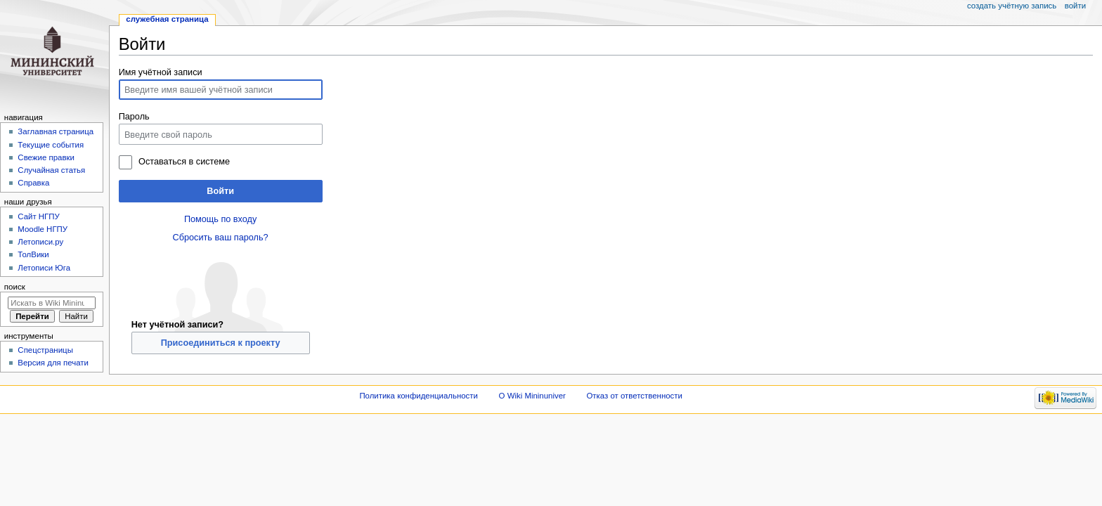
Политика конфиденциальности (418, 395)
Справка (33, 183)
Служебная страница (167, 19)
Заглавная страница (55, 131)
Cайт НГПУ (38, 216)
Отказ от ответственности (634, 395)
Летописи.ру (40, 242)
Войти (220, 191)
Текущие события (51, 145)
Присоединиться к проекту (220, 343)
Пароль (134, 117)
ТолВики (33, 254)
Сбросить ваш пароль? (220, 237)
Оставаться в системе (184, 162)
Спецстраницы (45, 350)
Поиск (14, 287)
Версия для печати (53, 362)
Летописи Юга (44, 268)
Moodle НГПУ (42, 229)
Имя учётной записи (160, 72)
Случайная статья (51, 170)
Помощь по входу (220, 219)
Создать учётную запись (1011, 5)
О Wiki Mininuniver (532, 395)
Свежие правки (46, 157)
